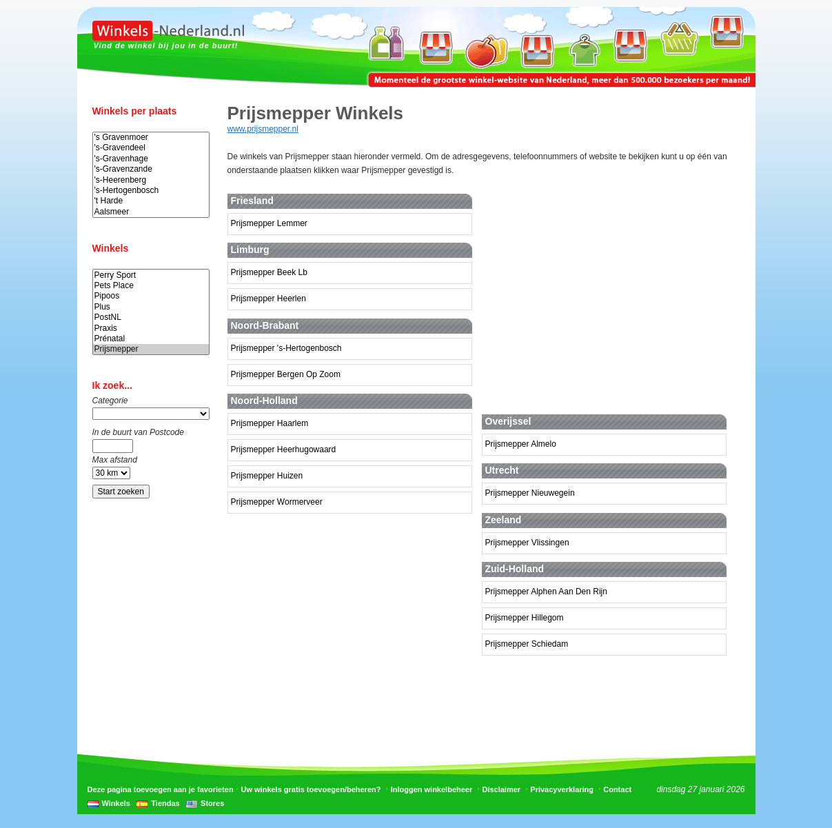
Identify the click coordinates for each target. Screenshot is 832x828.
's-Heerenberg (151, 180)
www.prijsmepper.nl (262, 129)
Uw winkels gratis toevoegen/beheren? (311, 789)
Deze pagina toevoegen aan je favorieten (161, 789)
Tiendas (165, 803)
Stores (212, 803)
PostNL (151, 317)
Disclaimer (501, 789)
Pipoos (151, 296)
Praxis (151, 328)
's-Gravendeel (151, 148)
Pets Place (151, 286)
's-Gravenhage (151, 159)
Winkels (116, 803)
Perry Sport (151, 275)
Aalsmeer (151, 212)
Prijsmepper (151, 349)
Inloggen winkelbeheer (432, 789)
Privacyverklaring (561, 789)
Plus (151, 307)
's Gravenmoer (151, 137)
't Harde (151, 201)
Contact (617, 789)
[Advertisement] (612, 295)
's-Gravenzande (151, 169)
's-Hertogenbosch (151, 190)
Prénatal (151, 339)
